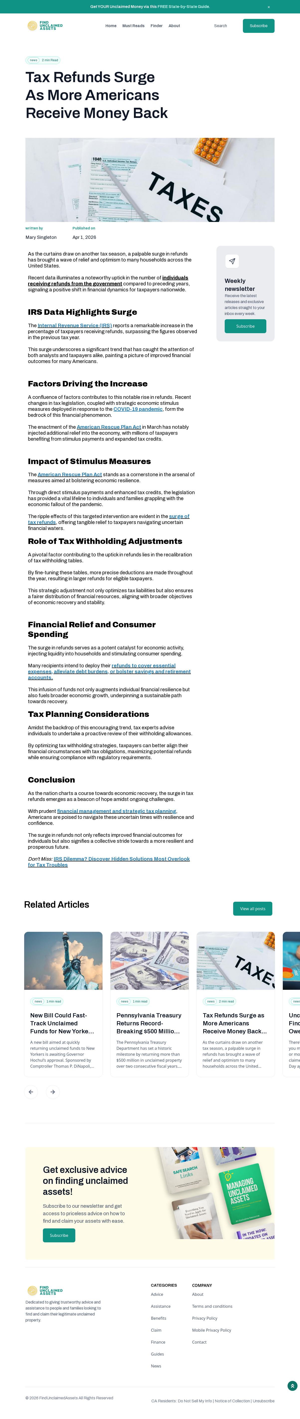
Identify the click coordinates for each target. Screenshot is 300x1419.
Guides (157, 1354)
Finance (158, 1342)
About (174, 26)
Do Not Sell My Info (196, 1401)
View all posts (252, 908)
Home (110, 26)
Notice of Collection (233, 1401)
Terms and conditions (212, 1306)
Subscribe (259, 26)
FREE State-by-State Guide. (184, 6)
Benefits (158, 1318)
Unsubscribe (264, 1401)
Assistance (161, 1306)
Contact (199, 1342)
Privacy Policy (204, 1318)
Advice (157, 1294)
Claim (156, 1330)
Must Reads (133, 26)
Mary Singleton (41, 237)
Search (220, 26)
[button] (31, 1092)
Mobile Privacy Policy (211, 1330)
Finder (157, 26)
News (156, 1366)
